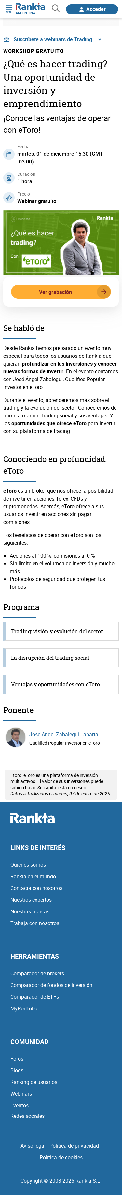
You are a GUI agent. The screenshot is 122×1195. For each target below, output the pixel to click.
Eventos (19, 1105)
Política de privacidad (74, 1145)
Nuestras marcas (29, 911)
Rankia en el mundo (33, 876)
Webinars (21, 1093)
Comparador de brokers (37, 973)
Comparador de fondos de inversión (51, 985)
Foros (16, 1058)
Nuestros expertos (31, 899)
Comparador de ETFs (34, 996)
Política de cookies (61, 1157)
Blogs (16, 1070)
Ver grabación (75, 292)
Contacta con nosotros (36, 888)
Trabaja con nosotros (34, 923)
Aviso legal (33, 1145)
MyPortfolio (23, 1008)
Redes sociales (27, 1115)
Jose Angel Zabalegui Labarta (63, 734)
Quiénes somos (28, 864)
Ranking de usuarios (33, 1082)
